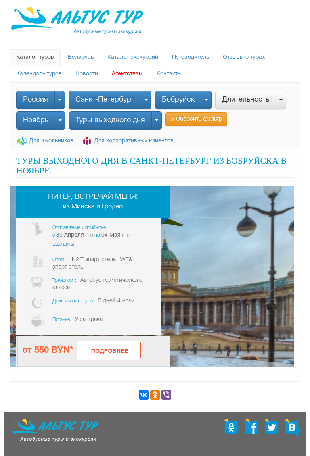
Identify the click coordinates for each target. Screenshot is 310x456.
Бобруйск (178, 99)
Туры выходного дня (110, 120)
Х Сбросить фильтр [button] (196, 119)
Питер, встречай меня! (93, 197)
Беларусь (81, 57)
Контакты (169, 74)
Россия (35, 99)
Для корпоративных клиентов (134, 141)
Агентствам (127, 74)
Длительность (245, 99)
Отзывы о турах (244, 57)
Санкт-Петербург (104, 99)
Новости (86, 74)
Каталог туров (35, 57)
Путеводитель (190, 57)
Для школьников (51, 141)
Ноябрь (35, 120)
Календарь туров (39, 74)
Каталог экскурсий (132, 57)
